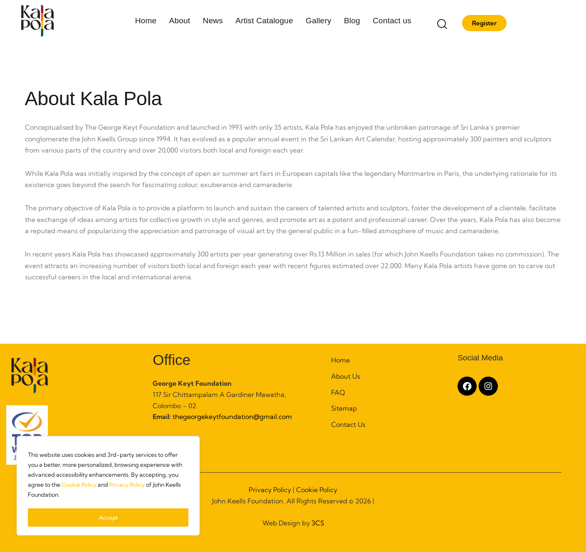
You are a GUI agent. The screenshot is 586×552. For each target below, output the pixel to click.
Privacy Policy (128, 486)
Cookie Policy (79, 486)
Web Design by (293, 523)
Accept (108, 517)
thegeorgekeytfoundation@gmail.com (231, 416)
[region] (108, 486)
